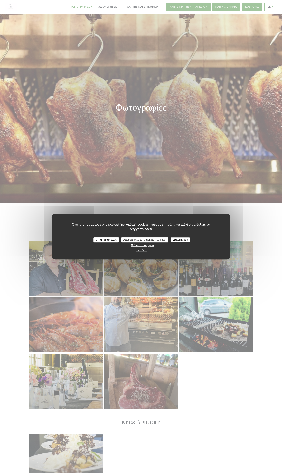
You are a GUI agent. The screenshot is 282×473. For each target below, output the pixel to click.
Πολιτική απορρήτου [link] (142, 245)
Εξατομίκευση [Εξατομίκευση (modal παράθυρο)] (180, 239)
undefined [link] (141, 250)
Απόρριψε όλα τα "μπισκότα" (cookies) (144, 239)
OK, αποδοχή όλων (106, 239)
